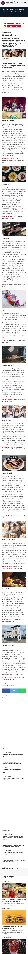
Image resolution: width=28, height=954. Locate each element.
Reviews (4, 11)
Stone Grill (5, 619)
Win (10, 14)
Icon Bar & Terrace (7, 678)
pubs (3, 685)
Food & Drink (9, 9)
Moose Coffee (6, 516)
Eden (3, 340)
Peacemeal (5, 284)
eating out (18, 683)
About (16, 14)
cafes (6, 685)
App (13, 14)
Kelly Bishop (5, 58)
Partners (22, 11)
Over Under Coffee (7, 216)
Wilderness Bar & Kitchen (9, 566)
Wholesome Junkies (8, 158)
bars (23, 683)
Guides (17, 11)
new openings (12, 683)
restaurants (11, 685)
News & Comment (19, 9)
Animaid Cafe (6, 447)
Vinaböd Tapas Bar (7, 399)
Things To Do (11, 11)
